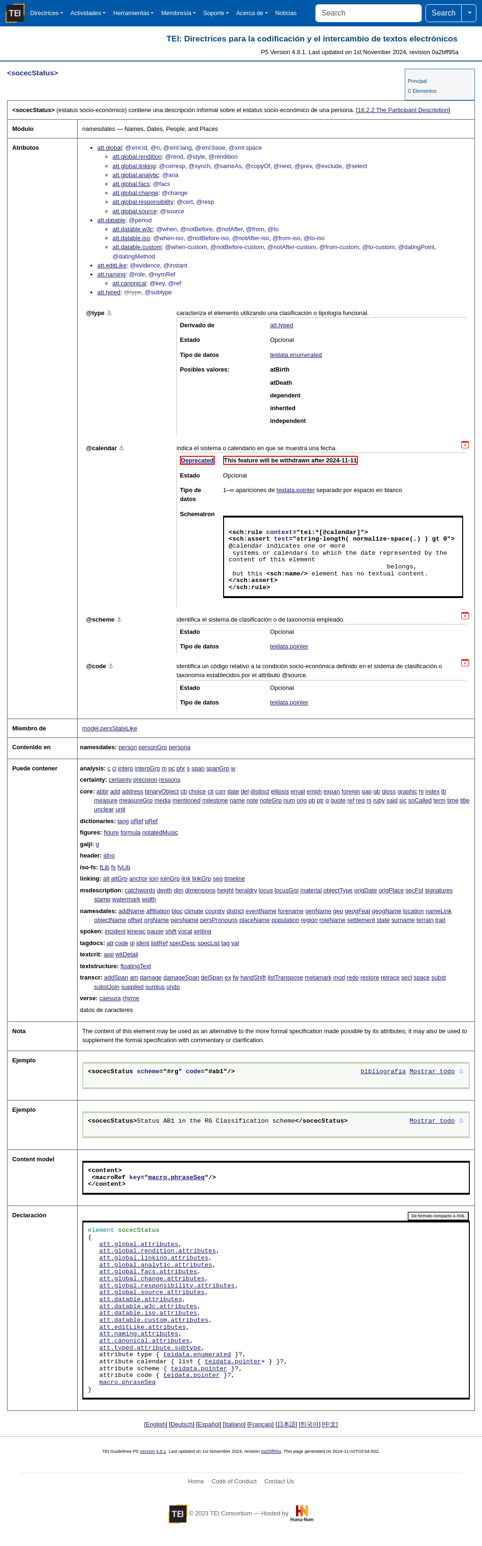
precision (145, 779)
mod (339, 977)
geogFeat (357, 911)
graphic (407, 791)
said (391, 800)
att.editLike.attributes (142, 1327)
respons (170, 779)
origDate (365, 890)
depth (164, 890)
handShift (253, 977)
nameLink (439, 911)
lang (123, 821)
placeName (254, 919)
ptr (320, 800)
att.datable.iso (131, 238)
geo (338, 911)
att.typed (108, 292)
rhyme (130, 998)
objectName (110, 919)
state (383, 919)
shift (170, 931)
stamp (102, 899)
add (115, 791)
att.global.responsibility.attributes (167, 1286)
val (235, 943)
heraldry (246, 890)
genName (318, 911)
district (235, 911)
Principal (417, 81)
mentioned (186, 800)
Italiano (234, 1424)
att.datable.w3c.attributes (148, 1307)
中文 (330, 1424)
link (185, 878)
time (452, 800)
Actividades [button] (86, 12)
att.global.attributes (138, 1244)
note (252, 800)
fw (236, 977)
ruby (379, 800)
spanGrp (217, 768)
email (297, 791)
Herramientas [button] (131, 12)
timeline (235, 878)
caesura (110, 998)
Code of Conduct (234, 1481)
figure (111, 832)
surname (403, 919)
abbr (102, 791)
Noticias (286, 12)
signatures (439, 890)
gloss (389, 791)
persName (185, 919)
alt (106, 878)
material (311, 890)
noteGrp (270, 800)
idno (109, 855)
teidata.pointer (296, 490)
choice (197, 791)
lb (444, 791)
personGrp (152, 747)
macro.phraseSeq (176, 1178)
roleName (332, 919)
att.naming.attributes (138, 1334)
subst (439, 977)
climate (194, 911)
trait (440, 919)
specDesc (182, 943)
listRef (159, 943)
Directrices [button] (44, 12)
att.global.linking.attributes (154, 1258)
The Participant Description (403, 109)
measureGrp (136, 800)
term (440, 800)
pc (172, 768)
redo (353, 977)
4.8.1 (161, 1451)
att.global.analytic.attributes (155, 1265)
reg (360, 800)
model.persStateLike (109, 728)
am (134, 977)
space (422, 977)
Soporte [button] (214, 12)
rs (368, 800)
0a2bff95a (271, 1451)
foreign (351, 791)
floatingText (135, 966)
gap (366, 791)
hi (421, 791)
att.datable (111, 220)
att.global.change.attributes (152, 1279)
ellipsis (280, 791)
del (245, 791)
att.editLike (112, 265)
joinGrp (170, 878)
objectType (338, 890)
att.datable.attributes (140, 1299)
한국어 (309, 1424)
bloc (177, 911)
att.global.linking (134, 166)
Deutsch (182, 1424)
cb (183, 791)
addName (132, 911)
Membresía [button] (176, 12)
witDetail (126, 954)
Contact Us (279, 1481)
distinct (259, 791)
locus (266, 890)
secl (406, 977)
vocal (185, 931)
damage (150, 977)
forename (291, 911)
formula (130, 832)
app (108, 954)
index (433, 791)
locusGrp (286, 890)
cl (114, 768)
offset (135, 919)
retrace (390, 977)
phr (181, 768)
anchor (138, 878)
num (289, 800)
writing (202, 931)
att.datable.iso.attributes (148, 1313)
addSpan (116, 977)
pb (311, 800)
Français (260, 1424)
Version (147, 1451)
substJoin (107, 986)
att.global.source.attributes (152, 1292)
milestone (215, 800)
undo (173, 986)
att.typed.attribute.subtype (150, 1348)
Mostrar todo (432, 1072)
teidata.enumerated (296, 354)
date (233, 791)
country (215, 911)
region (309, 919)
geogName (387, 911)
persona (179, 747)
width (149, 899)
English (156, 1424)
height (225, 890)
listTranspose (285, 977)
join (154, 878)
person (128, 747)
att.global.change (135, 192)
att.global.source (134, 211)
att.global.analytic (135, 174)
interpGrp (147, 768)
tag (225, 943)
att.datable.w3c (132, 229)
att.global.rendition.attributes (157, 1251)
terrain (425, 919)
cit (211, 791)
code (122, 943)
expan (331, 791)
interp (125, 768)
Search (444, 13)
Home (196, 1481)
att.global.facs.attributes (148, 1272)
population (285, 919)
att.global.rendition (137, 156)
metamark (318, 977)
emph (314, 791)
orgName (156, 919)
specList (209, 943)
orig (301, 800)
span (198, 768)
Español (208, 1424)
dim (179, 890)
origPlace (390, 890)
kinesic (136, 931)
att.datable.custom (137, 247)
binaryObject (162, 791)
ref (350, 800)
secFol (414, 890)
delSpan (212, 977)
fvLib (124, 867)
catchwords (140, 890)
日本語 (286, 1424)
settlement (361, 919)
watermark (126, 899)
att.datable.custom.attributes (154, 1320)
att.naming (111, 274)
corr (220, 791)
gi (132, 943)
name (237, 800)
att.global (109, 147)
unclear (104, 809)
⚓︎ (109, 312)
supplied (132, 986)
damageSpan (181, 977)
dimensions (200, 890)
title (465, 800)
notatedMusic (160, 832)
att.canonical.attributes (144, 1341)
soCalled (420, 800)
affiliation (158, 911)
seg (218, 878)
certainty (120, 779)
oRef (136, 821)
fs (113, 867)
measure (106, 800)
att (110, 943)
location (413, 911)
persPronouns (219, 919)
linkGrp (201, 878)
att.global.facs (131, 183)
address (133, 791)
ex (228, 977)
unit (120, 809)
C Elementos (422, 91)
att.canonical (129, 283)
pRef (151, 821)
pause (155, 931)
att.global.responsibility (142, 201)
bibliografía (383, 1072)
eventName (261, 911)
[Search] (368, 13)
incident (114, 931)
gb (376, 791)
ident (142, 943)
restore (370, 977)
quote (337, 800)
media (162, 800)
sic (403, 800)
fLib (105, 867)
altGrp (119, 878)
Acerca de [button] (250, 12)
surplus (155, 986)
